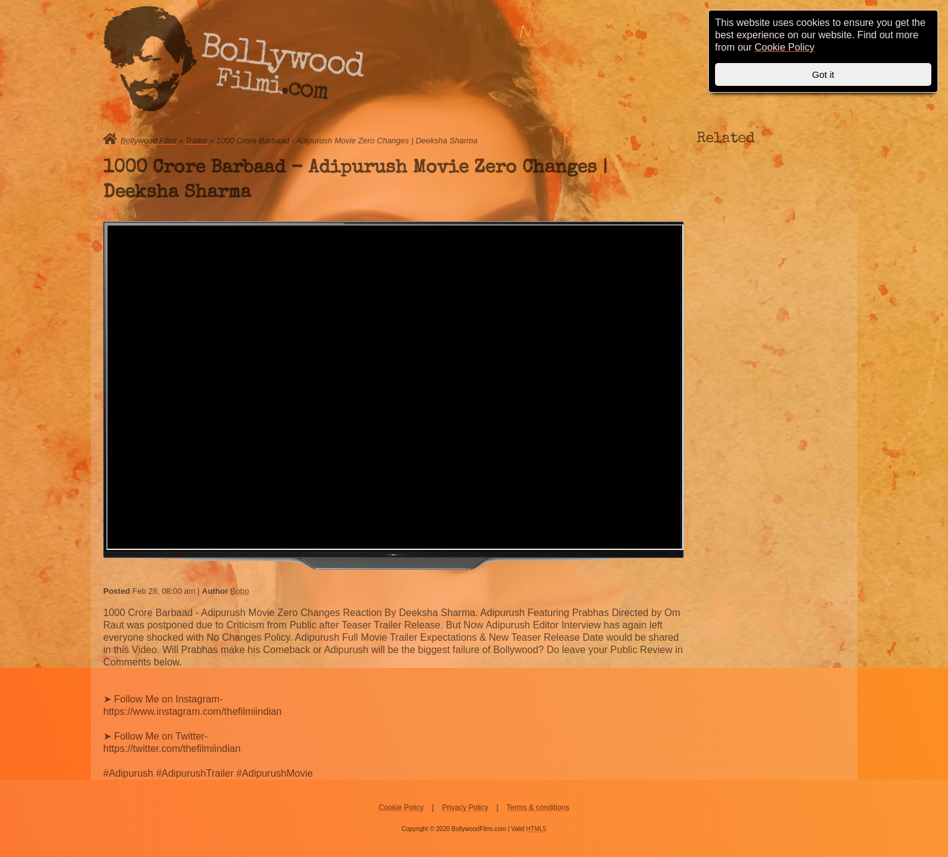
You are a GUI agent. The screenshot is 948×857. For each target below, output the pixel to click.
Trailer (196, 140)
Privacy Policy (465, 807)
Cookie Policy (401, 807)
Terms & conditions (538, 807)
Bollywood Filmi (148, 140)
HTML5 (536, 828)
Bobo (240, 591)
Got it (823, 74)
